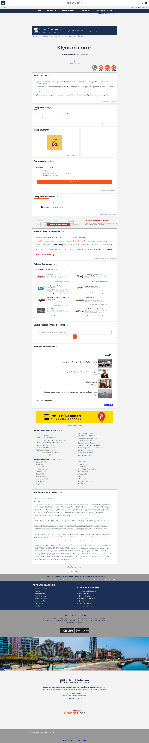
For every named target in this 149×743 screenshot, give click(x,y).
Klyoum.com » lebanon (44, 347)
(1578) (82, 471)
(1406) (82, 484)
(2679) (41, 477)
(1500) (85, 481)
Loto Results (4, 7)
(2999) (40, 474)
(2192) (42, 479)
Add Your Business (72, 576)
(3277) (41, 472)
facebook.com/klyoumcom (53, 207)
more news (108, 405)
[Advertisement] (74, 20)
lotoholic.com (50, 732)
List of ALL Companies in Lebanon (139, 7)
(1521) (82, 474)
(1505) (81, 476)
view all (59, 430)
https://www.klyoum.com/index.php (60, 173)
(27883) (41, 462)
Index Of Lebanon (74, 3)
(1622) (86, 469)
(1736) (82, 464)
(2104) (40, 484)
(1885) (81, 462)
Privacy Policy (100, 576)
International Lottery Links (74, 740)
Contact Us (48, 576)
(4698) (40, 464)
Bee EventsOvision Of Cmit (108, 13)
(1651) (82, 467)
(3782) (41, 469)
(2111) (41, 481)
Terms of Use (87, 576)
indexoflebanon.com (78, 237)
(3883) (41, 467)
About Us (58, 576)
